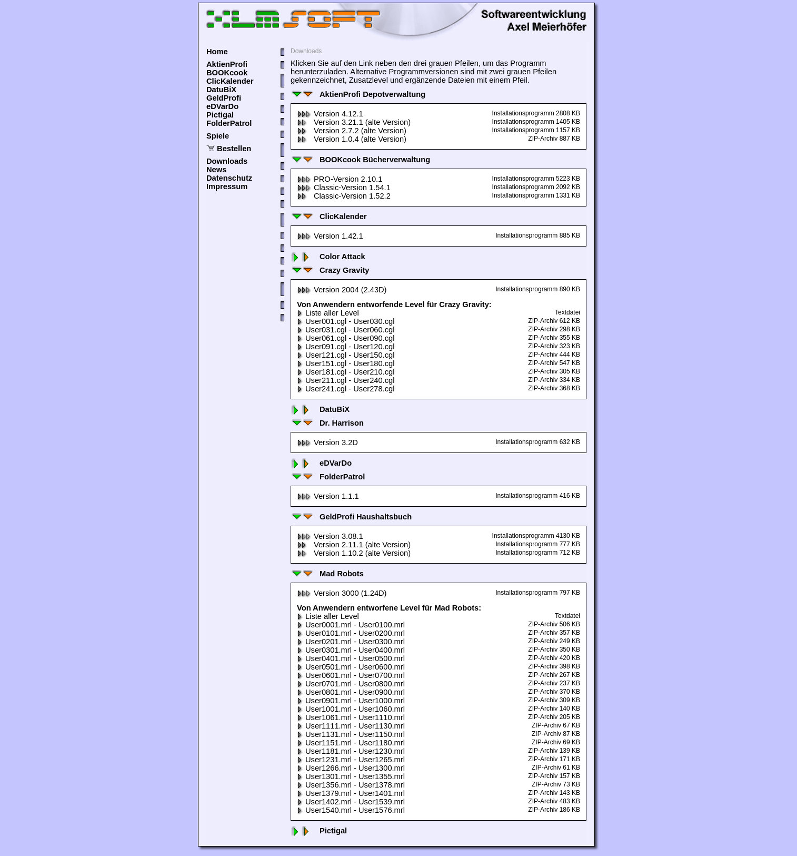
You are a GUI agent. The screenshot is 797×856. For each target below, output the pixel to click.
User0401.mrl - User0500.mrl (351, 658)
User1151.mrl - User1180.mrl (351, 743)
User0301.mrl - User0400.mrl (351, 650)
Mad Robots (327, 573)
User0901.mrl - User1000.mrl (351, 700)
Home (217, 51)
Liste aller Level (328, 313)
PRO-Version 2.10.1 (339, 179)
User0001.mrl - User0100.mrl (351, 625)
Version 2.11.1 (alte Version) (354, 544)
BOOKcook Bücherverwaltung (360, 159)
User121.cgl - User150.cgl (345, 355)
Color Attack (328, 256)
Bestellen (234, 148)
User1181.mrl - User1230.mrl (351, 751)
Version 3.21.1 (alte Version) (354, 122)
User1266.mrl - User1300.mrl (351, 768)
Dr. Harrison (327, 423)
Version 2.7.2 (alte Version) (351, 130)
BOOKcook (226, 72)
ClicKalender (230, 81)
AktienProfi (226, 64)
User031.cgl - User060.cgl (345, 330)
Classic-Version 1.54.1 (344, 187)
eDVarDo (222, 106)
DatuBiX (221, 89)
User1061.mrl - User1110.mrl (351, 717)
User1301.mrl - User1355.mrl (351, 776)
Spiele (217, 136)
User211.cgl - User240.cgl (345, 380)
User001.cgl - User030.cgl (345, 321)
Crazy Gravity (330, 270)
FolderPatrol (229, 123)
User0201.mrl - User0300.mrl (351, 641)
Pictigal (220, 115)
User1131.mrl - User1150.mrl (351, 734)
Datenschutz (229, 178)
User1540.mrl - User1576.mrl (351, 810)
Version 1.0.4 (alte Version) (351, 139)
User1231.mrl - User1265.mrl (351, 759)
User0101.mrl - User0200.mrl (351, 633)
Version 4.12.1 (330, 114)
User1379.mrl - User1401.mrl (351, 793)
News (216, 169)
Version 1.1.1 (328, 496)
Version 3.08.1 (330, 536)
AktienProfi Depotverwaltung (358, 94)
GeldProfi (223, 98)
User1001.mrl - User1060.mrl (351, 709)
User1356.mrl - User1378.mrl (351, 785)
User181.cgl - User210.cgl (345, 372)
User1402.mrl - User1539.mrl (351, 802)
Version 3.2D (327, 442)
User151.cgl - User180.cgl (345, 363)
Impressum (226, 186)
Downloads (226, 161)
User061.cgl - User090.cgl (345, 338)
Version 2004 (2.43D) (342, 290)
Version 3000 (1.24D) (342, 593)
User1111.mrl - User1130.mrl (351, 726)
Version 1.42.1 (330, 236)
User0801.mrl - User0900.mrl (351, 692)
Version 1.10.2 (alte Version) (354, 553)
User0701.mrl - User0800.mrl (351, 684)
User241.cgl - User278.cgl (345, 389)
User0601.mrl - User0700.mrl (351, 675)
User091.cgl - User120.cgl (345, 346)
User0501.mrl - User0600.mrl (351, 667)
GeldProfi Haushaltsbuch (351, 517)
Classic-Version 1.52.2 (344, 196)
